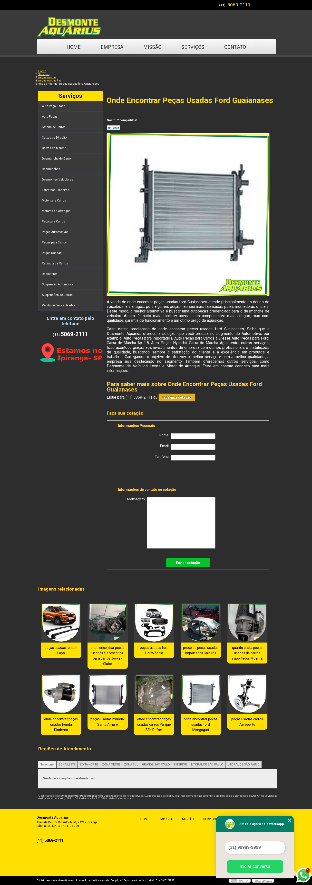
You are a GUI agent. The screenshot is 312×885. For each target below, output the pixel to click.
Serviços (192, 47)
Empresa (112, 47)
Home (74, 47)
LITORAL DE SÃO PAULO (207, 764)
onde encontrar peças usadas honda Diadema (61, 724)
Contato (235, 47)
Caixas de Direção (54, 137)
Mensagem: (171, 523)
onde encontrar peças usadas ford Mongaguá (200, 724)
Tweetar (113, 127)
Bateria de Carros (54, 127)
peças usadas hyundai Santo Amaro (107, 721)
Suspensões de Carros (57, 295)
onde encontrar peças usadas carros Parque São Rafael (154, 724)
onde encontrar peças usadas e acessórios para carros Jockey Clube (107, 656)
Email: (187, 447)
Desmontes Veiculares (58, 179)
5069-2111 (239, 5)
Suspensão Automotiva (58, 284)
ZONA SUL (131, 764)
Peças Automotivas (55, 232)
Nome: (187, 436)
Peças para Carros (55, 242)
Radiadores (50, 274)
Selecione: (47, 764)
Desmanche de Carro (56, 158)
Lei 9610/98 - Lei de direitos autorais (112, 798)
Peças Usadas (52, 253)
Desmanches (51, 169)
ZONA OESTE (111, 764)
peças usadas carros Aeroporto (247, 721)
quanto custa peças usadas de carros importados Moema (247, 653)
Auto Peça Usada (54, 106)
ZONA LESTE (67, 764)
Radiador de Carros (55, 263)
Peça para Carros (54, 221)
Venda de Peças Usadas (59, 305)
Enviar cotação (188, 563)
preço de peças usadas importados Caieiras (200, 650)
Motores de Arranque (56, 211)
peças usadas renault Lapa (61, 650)
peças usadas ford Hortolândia (154, 650)
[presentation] (149, 474)
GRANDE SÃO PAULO (156, 764)
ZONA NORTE (89, 764)
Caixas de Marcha (54, 148)
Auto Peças (50, 116)
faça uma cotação (176, 397)
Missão (152, 47)
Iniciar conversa (255, 866)
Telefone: (185, 458)
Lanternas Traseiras (56, 190)
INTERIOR (180, 764)
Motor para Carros (54, 200)
